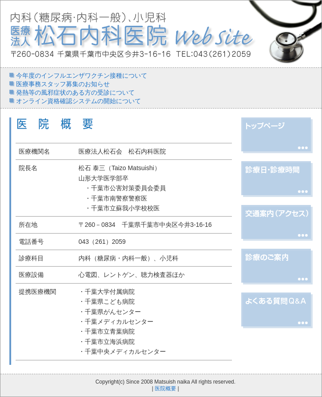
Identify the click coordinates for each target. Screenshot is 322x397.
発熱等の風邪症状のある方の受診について (74, 92)
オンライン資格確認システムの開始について (77, 100)
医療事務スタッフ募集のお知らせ (62, 84)
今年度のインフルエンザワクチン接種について (80, 75)
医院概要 (165, 388)
